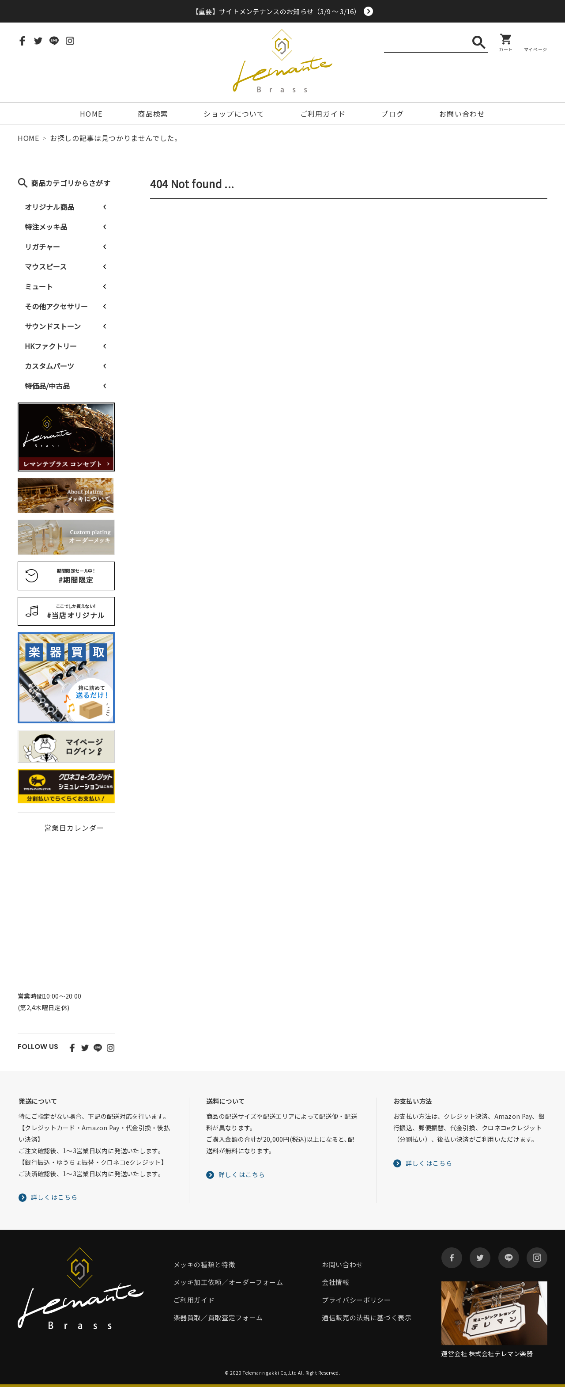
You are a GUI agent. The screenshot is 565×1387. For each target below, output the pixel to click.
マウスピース (46, 266)
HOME (91, 113)
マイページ (535, 49)
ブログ (392, 113)
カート (506, 49)
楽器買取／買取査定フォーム (218, 1317)
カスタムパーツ (49, 366)
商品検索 (153, 113)
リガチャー (42, 246)
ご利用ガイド (323, 113)
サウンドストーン (53, 326)
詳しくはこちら (54, 1197)
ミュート (39, 286)
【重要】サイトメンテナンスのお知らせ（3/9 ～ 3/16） (276, 11)
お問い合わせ (462, 113)
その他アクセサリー (56, 306)
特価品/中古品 (47, 385)
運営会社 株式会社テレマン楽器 (487, 1353)
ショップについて (233, 113)
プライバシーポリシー (356, 1299)
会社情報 (336, 1282)
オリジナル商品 (49, 206)
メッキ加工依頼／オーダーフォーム (228, 1282)
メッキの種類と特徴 (204, 1264)
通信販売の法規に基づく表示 (366, 1317)
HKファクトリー (51, 346)
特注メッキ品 (46, 226)
